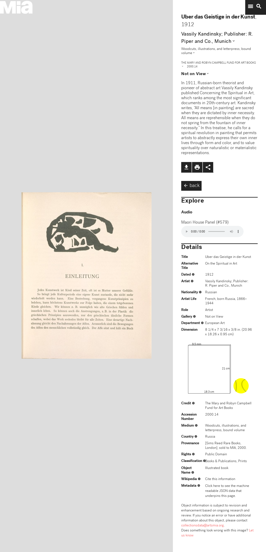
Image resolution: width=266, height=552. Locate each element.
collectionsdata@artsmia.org (202, 525)
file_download (186, 167)
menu (250, 6)
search (259, 6)
